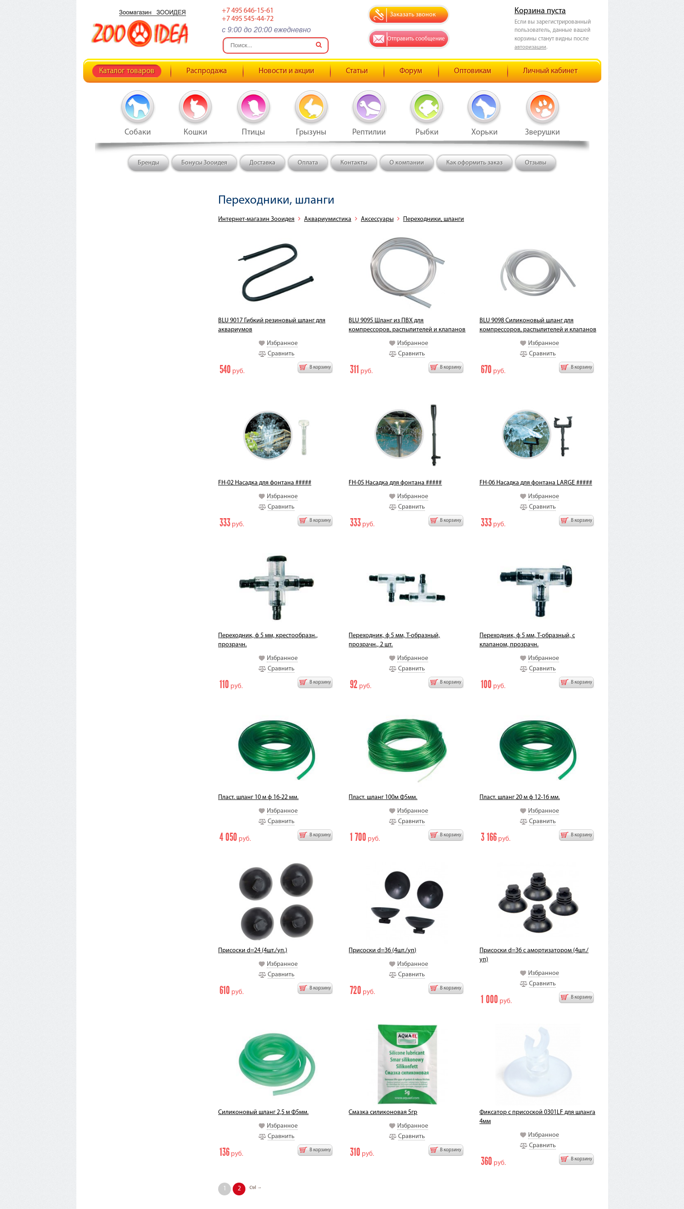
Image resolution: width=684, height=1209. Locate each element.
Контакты (353, 163)
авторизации (530, 47)
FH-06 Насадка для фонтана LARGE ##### (535, 483)
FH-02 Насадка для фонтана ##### (264, 483)
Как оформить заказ (474, 163)
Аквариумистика (327, 219)
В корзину (320, 367)
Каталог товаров (127, 71)
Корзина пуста (540, 11)
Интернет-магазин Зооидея (256, 219)
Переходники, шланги (433, 219)
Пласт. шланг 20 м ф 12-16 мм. (519, 797)
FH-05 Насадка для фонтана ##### (395, 483)
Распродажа (206, 71)
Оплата (308, 163)
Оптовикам (472, 71)
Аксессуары (377, 219)
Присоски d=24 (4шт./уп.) (252, 950)
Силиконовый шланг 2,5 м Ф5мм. (263, 1112)
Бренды (148, 163)
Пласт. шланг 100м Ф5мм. (383, 797)
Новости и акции (286, 71)
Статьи (357, 71)
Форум (410, 71)
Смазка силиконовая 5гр (383, 1112)
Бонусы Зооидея (204, 163)
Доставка (262, 163)
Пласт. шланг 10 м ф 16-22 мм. (258, 797)
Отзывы (535, 163)
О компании (406, 163)
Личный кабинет (550, 71)
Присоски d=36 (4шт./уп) (382, 950)
